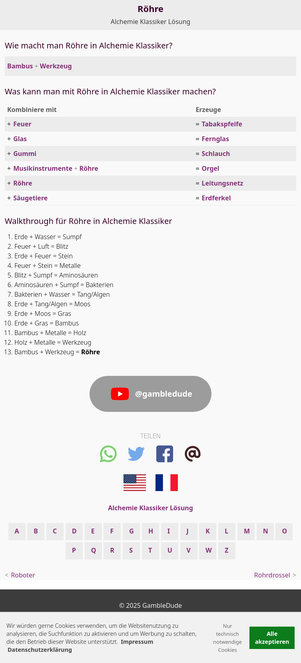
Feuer (22, 124)
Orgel (210, 168)
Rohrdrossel (272, 575)
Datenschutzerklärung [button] (40, 649)
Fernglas (215, 138)
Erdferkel (216, 198)
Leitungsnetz (222, 183)
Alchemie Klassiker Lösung (150, 21)
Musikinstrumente (42, 168)
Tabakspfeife (222, 124)
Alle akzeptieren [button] (272, 637)
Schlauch (216, 153)
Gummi (24, 153)
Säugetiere (30, 198)
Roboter (23, 575)
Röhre (89, 168)
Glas (20, 138)
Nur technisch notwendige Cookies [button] (227, 637)
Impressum (137, 641)
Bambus (20, 66)
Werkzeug (56, 66)
